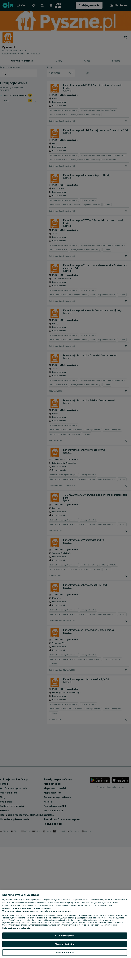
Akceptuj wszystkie (64, 935)
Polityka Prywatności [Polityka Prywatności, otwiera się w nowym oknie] (42, 908)
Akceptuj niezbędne (64, 944)
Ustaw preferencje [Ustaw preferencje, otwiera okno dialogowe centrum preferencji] (65, 952)
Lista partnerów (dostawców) (16, 928)
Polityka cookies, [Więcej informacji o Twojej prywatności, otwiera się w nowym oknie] (23, 908)
